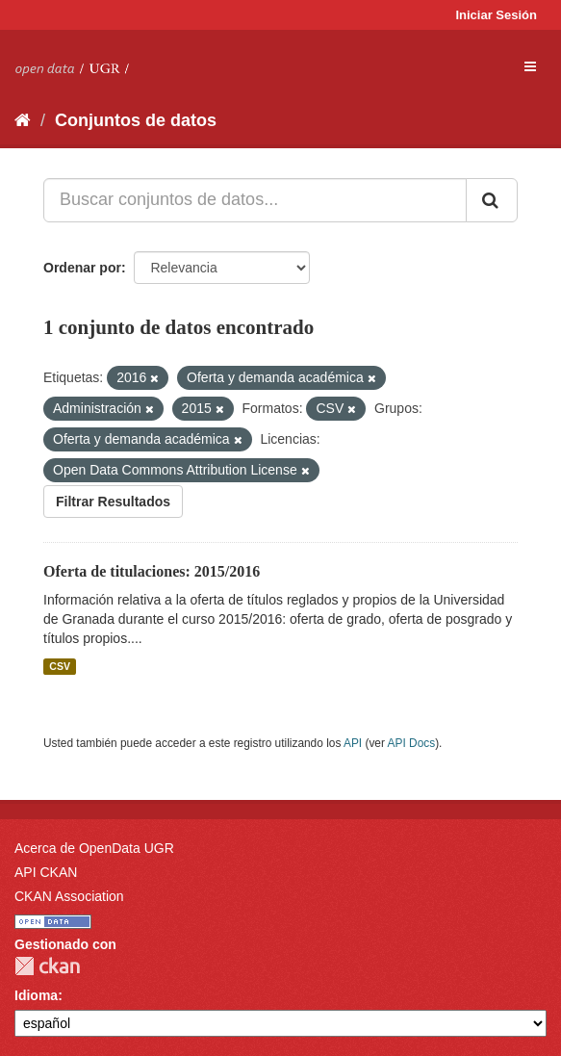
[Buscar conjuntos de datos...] (255, 200)
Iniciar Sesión (496, 15)
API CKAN (45, 872)
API (353, 743)
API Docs (412, 743)
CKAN (47, 966)
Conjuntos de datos (136, 120)
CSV (59, 666)
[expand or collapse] (530, 66)
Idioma (36, 995)
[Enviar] (492, 200)
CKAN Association (69, 896)
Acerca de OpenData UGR (94, 848)
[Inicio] (22, 120)
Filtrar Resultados (113, 501)
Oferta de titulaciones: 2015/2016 (151, 571)
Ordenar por (82, 267)
